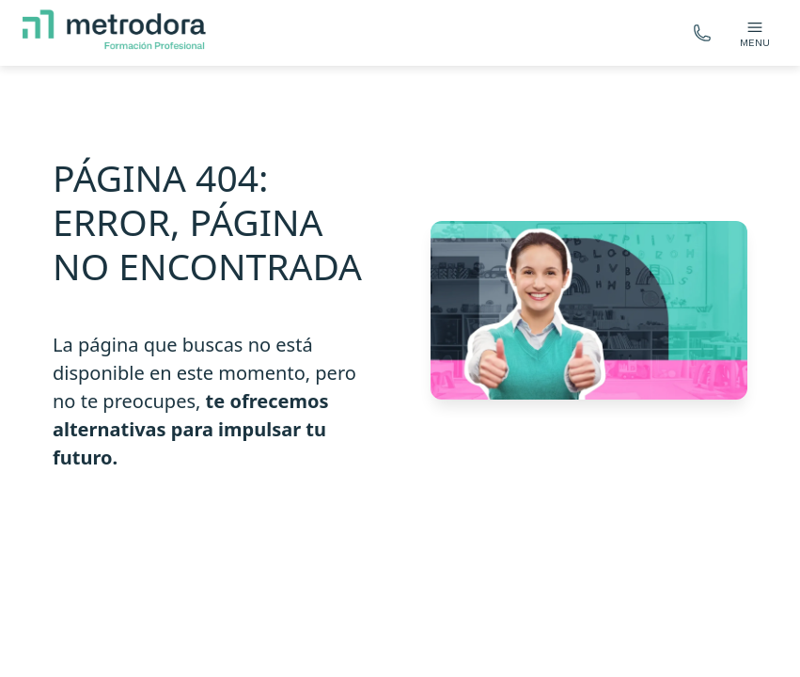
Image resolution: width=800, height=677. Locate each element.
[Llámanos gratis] (702, 32)
